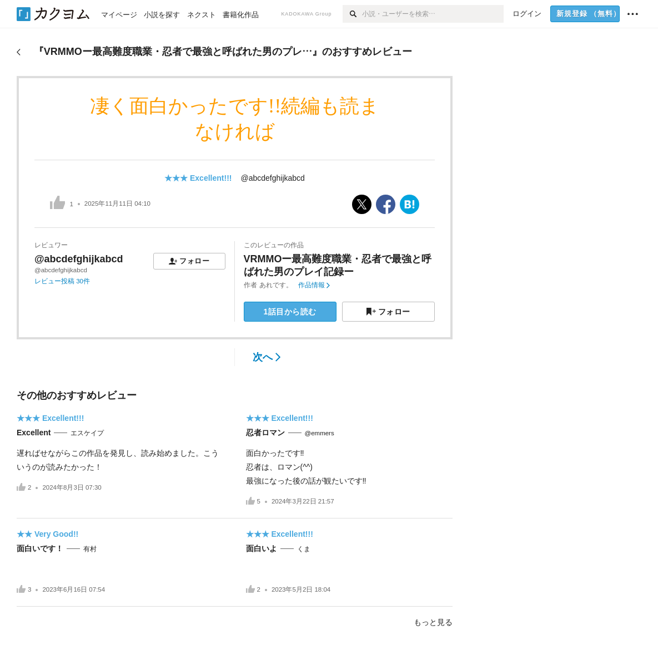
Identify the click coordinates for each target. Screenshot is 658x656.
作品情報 (314, 285)
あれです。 (276, 285)
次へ (267, 357)
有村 (90, 549)
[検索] (352, 14)
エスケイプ (87, 433)
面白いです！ (40, 548)
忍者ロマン (265, 432)
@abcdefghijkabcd (272, 178)
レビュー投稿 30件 (62, 281)
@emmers (319, 433)
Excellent (34, 432)
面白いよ (261, 548)
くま (303, 549)
